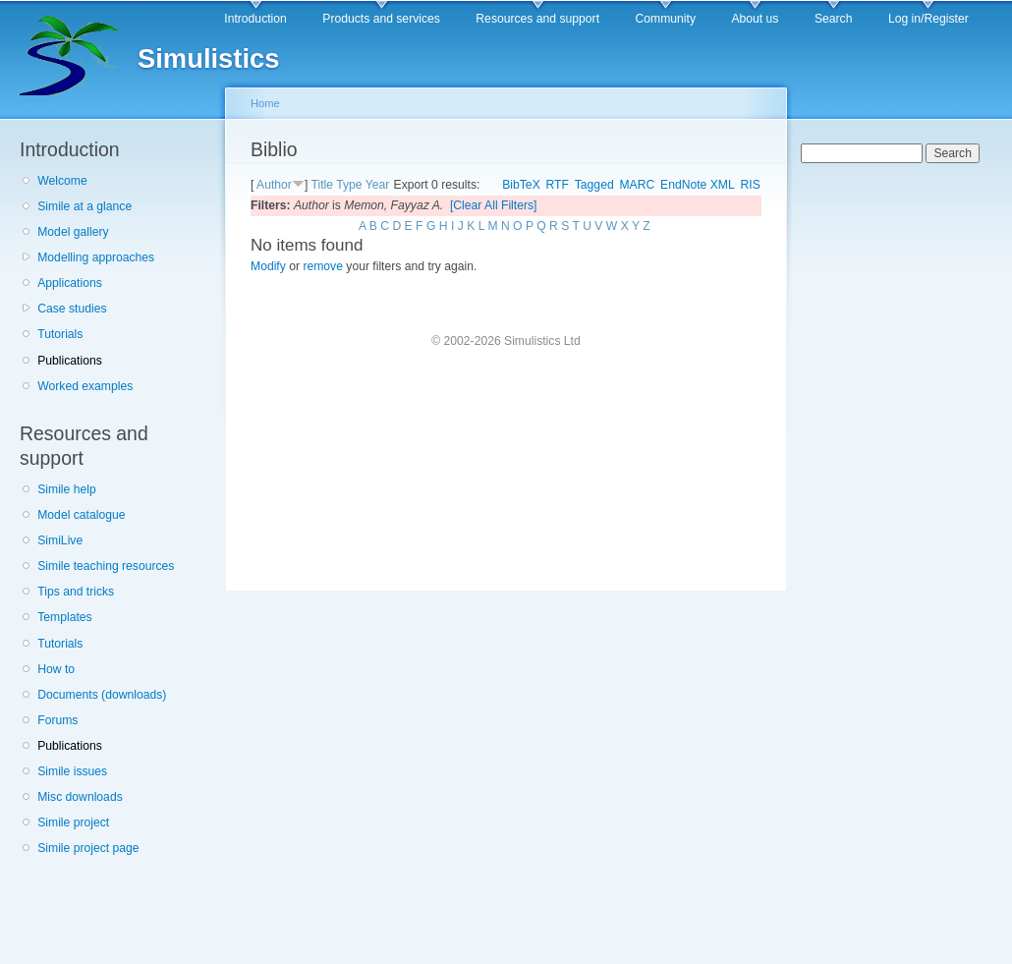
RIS (750, 185)
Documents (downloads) (101, 695)
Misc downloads (79, 797)
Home (265, 103)
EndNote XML (697, 185)
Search (834, 19)
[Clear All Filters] (493, 205)
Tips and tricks (75, 591)
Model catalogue (81, 515)
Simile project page (88, 848)
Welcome (61, 181)
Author (274, 185)
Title (321, 185)
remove (323, 266)
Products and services (381, 19)
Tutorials (60, 334)
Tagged (594, 185)
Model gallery (72, 232)
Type (349, 185)
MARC (636, 185)
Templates (64, 617)
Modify (268, 266)
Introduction (255, 19)
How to (56, 669)
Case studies (71, 308)
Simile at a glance (84, 206)
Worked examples (85, 386)
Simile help (66, 489)
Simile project (73, 822)
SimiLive (60, 540)
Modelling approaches (95, 257)
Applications (69, 283)
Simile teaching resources (105, 566)
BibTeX (521, 185)
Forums (57, 720)
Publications (69, 361)
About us (754, 19)
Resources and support (537, 19)
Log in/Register (928, 19)
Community (666, 19)
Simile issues (72, 771)
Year (377, 185)
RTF (557, 185)
